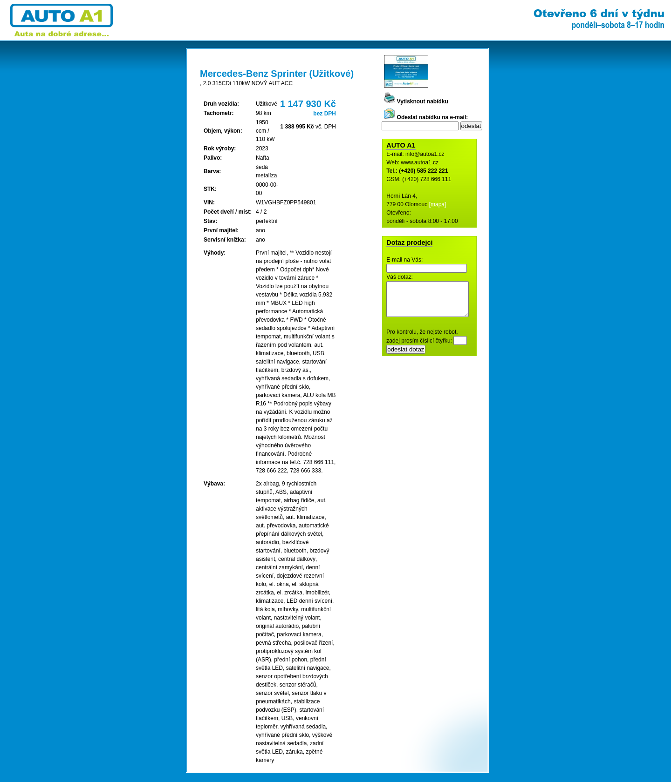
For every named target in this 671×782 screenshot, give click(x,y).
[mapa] (437, 204)
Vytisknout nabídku (416, 101)
